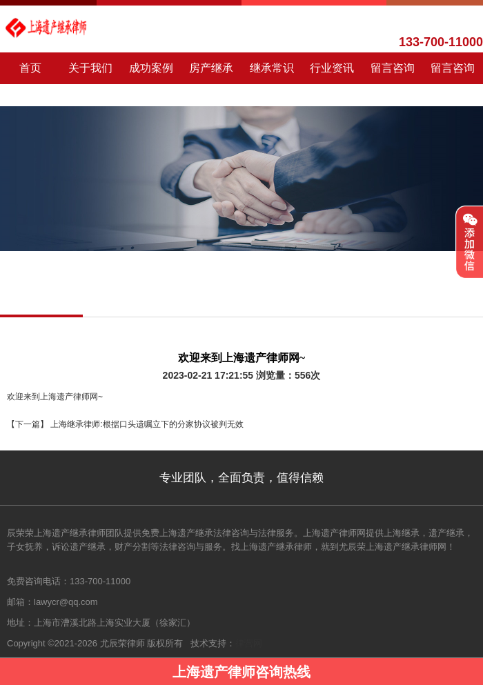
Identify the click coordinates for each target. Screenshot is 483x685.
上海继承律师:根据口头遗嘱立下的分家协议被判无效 (146, 424)
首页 (30, 68)
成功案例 (151, 68)
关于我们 (90, 68)
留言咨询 (393, 68)
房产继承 (211, 68)
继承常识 (272, 68)
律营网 (248, 643)
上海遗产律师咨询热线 (241, 671)
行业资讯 (332, 68)
